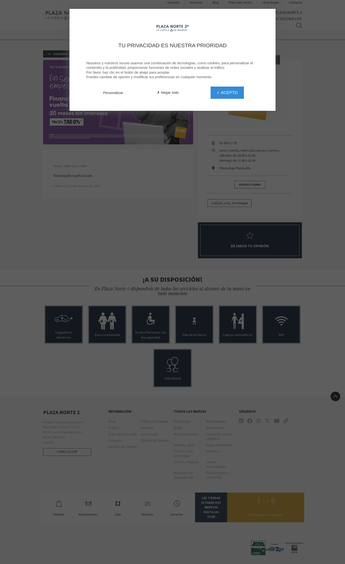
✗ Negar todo (168, 92)
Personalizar (113, 93)
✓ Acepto (227, 92)
